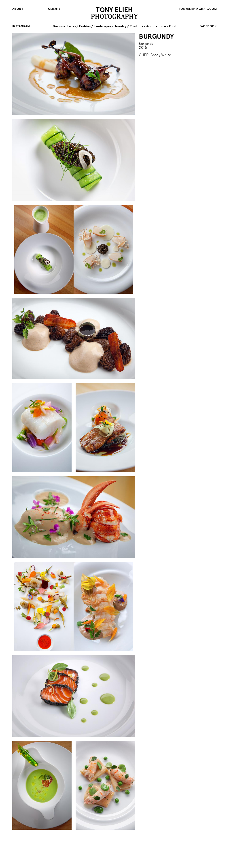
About (17, 9)
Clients (54, 9)
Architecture (156, 26)
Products (136, 26)
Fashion (85, 26)
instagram (21, 26)
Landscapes (102, 26)
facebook (208, 26)
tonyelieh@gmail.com (198, 9)
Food (172, 26)
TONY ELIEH (114, 10)
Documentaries (64, 26)
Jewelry (120, 26)
